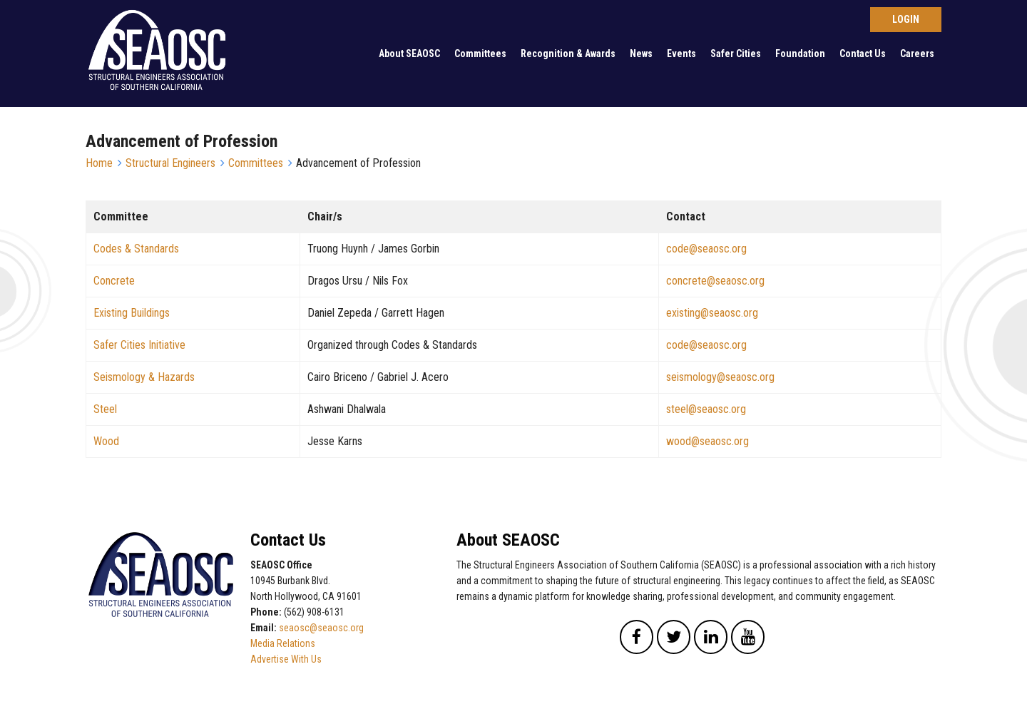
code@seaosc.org (706, 248)
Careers (917, 53)
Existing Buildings (131, 313)
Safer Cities (735, 53)
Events (681, 53)
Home (99, 163)
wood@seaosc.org (707, 441)
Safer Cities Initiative (139, 345)
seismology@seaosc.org (720, 377)
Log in (905, 19)
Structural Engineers (170, 163)
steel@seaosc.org (706, 409)
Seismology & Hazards (144, 377)
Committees (480, 53)
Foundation (800, 53)
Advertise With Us (286, 659)
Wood (106, 441)
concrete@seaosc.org (715, 280)
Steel (105, 409)
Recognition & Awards (568, 53)
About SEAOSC (409, 53)
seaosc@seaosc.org (321, 627)
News (641, 53)
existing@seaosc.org (712, 313)
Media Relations (282, 643)
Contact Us (862, 53)
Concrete (114, 280)
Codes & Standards (136, 248)
